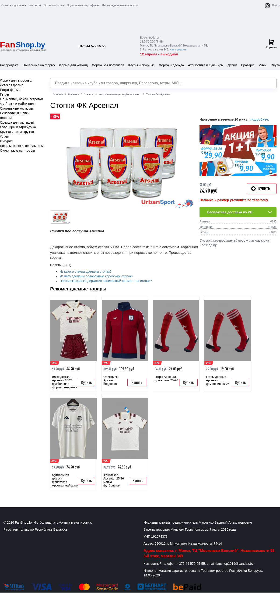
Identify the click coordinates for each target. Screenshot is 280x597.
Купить (86, 382)
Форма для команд (73, 65)
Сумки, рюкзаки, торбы (17, 150)
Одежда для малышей (17, 122)
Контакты (35, 5)
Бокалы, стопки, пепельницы (22, 146)
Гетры (4, 94)
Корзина (271, 44)
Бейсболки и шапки (14, 113)
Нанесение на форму (39, 65)
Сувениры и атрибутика (18, 127)
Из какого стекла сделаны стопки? (86, 271)
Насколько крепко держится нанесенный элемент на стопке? (106, 281)
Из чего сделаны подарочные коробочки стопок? (96, 276)
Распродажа (9, 65)
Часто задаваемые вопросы (120, 5)
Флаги (4, 136)
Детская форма (11, 85)
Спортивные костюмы (16, 108)
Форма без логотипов (108, 65)
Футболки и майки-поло (17, 104)
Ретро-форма (10, 90)
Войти (276, 5)
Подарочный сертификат (83, 5)
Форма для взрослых (16, 80)
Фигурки (6, 141)
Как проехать (178, 49)
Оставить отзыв (54, 5)
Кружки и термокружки (17, 132)
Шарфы (6, 118)
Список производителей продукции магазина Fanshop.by (234, 243)
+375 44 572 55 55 (91, 46)
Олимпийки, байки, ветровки (21, 99)
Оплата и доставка (13, 5)
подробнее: (259, 119)
